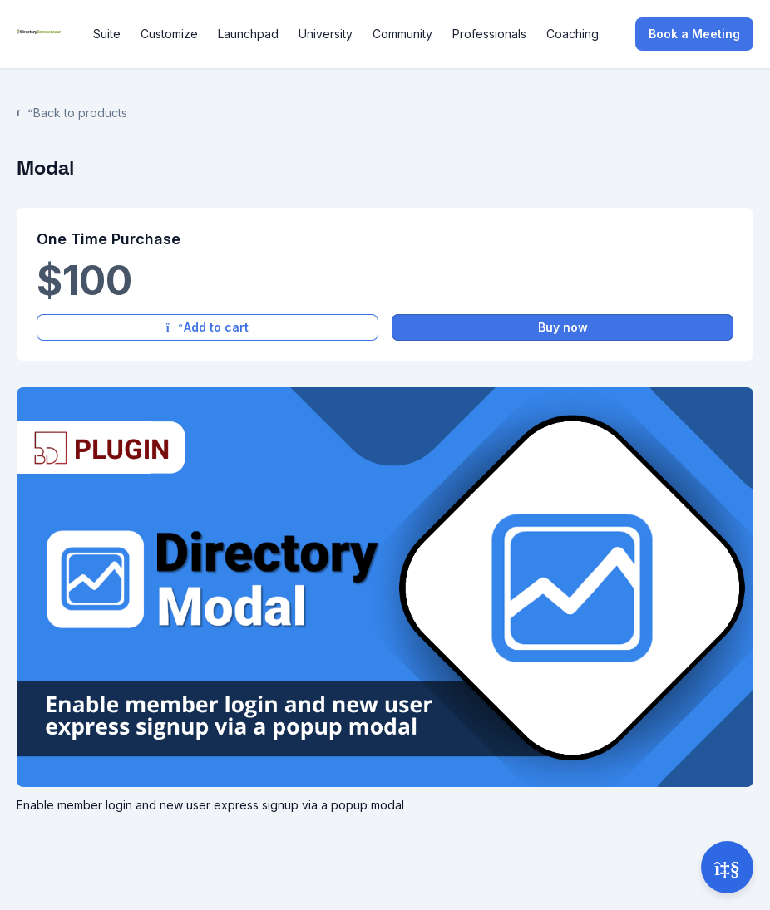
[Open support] (727, 867)
